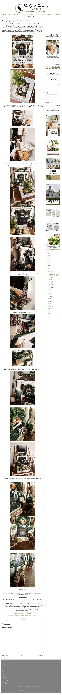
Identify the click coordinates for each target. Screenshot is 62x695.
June (49, 299)
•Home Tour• (32, 14)
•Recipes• (24, 14)
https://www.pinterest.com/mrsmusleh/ (23, 613)
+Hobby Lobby (29, 312)
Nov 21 (50, 284)
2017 (48, 266)
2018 (48, 265)
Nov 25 (50, 281)
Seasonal (6, 620)
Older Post (40, 655)
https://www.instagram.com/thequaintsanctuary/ (23, 612)
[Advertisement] (50, 26)
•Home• (5, 14)
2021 (48, 260)
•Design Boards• (40, 14)
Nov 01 (50, 291)
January (49, 308)
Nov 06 (50, 289)
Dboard (3, 664)
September (50, 294)
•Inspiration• (49, 14)
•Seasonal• (56, 14)
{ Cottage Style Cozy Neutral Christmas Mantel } (54, 275)
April (49, 303)
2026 (48, 253)
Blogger (41, 686)
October (49, 293)
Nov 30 (50, 273)
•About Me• (31, 16)
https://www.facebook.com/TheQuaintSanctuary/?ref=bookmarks (22, 615)
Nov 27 (50, 279)
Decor (3, 666)
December (50, 270)
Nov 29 (50, 277)
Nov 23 (50, 282)
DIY (2, 667)
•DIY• (10, 14)
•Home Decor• (16, 14)
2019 (48, 263)
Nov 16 (50, 286)
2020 (48, 261)
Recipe (3, 670)
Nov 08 (50, 287)
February (49, 306)
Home (22, 655)
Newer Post (5, 655)
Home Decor (4, 669)
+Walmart (37, 106)
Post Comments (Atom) (11, 657)
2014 (48, 311)
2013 (48, 313)
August (49, 296)
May (49, 301)
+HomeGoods (23, 478)
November (50, 271)
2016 (48, 268)
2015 (48, 310)
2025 (48, 255)
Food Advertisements (57, 64)
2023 (48, 256)
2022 (48, 258)
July (49, 298)
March (49, 304)
